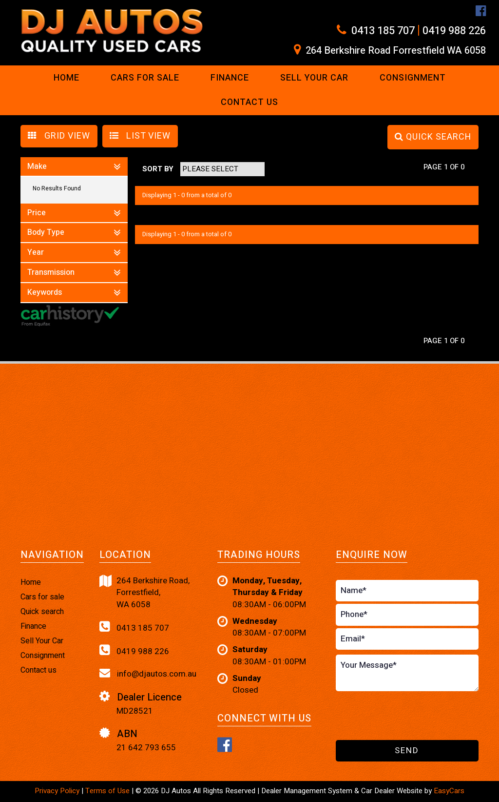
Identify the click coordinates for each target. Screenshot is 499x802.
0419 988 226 (454, 31)
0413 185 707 (383, 31)
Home (66, 77)
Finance (230, 77)
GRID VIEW (59, 136)
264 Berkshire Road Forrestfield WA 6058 (396, 51)
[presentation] (393, 716)
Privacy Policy (58, 790)
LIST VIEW (140, 136)
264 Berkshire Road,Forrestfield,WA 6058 (144, 593)
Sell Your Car (314, 77)
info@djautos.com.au (147, 673)
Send (407, 750)
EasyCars (449, 790)
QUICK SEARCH (433, 137)
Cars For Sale (145, 77)
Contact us (249, 102)
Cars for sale (42, 597)
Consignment (413, 77)
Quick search (42, 611)
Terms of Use (108, 790)
